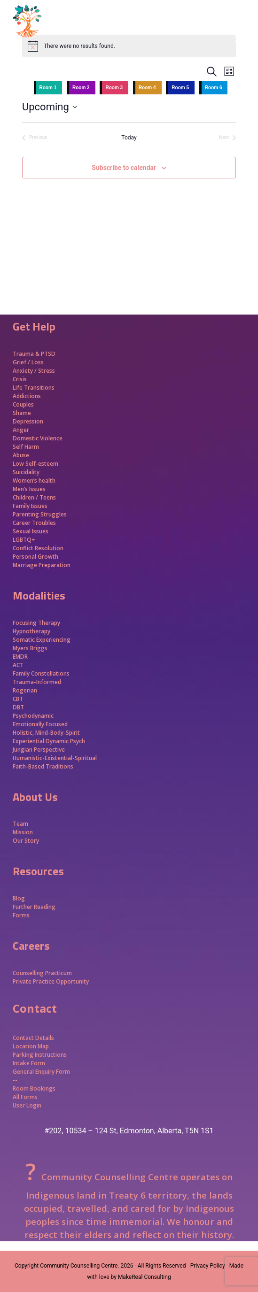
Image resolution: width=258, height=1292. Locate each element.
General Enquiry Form (41, 1072)
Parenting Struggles (40, 514)
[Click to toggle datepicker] (49, 107)
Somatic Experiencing (41, 640)
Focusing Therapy (36, 623)
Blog (19, 898)
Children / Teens (34, 497)
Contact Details (33, 1038)
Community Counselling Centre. (79, 1265)
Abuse (21, 455)
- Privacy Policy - (207, 1265)
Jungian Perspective (39, 750)
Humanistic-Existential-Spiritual (55, 758)
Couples (23, 404)
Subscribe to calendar (124, 167)
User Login (27, 1105)
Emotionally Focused (40, 724)
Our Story (26, 841)
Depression (28, 421)
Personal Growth (36, 557)
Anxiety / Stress (34, 371)
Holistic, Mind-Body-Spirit (46, 733)
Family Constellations (42, 673)
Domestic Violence (38, 438)
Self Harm (26, 447)
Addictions (27, 396)
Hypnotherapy (31, 631)
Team (20, 824)
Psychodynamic (33, 716)
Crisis (20, 379)
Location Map (31, 1046)
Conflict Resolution (38, 548)
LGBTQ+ (24, 540)
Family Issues (30, 506)
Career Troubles (34, 523)
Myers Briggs (30, 648)
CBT (18, 699)
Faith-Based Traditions (44, 766)
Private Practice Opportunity (51, 981)
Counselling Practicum (42, 973)
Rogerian (25, 690)
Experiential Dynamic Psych (49, 741)
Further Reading (34, 907)
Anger (21, 430)
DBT (18, 707)
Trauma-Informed (38, 682)
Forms (21, 915)
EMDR (20, 657)
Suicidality (26, 472)
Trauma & (27, 354)
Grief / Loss (29, 362)
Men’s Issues (29, 489)
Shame (22, 413)
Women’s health (34, 480)
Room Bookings (34, 1088)
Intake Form (29, 1063)
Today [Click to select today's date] (128, 137)
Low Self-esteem (35, 464)
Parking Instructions (40, 1055)
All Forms (25, 1097)
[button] (240, 38)
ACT (18, 665)
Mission (23, 832)
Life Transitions (34, 388)
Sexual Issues (30, 531)
